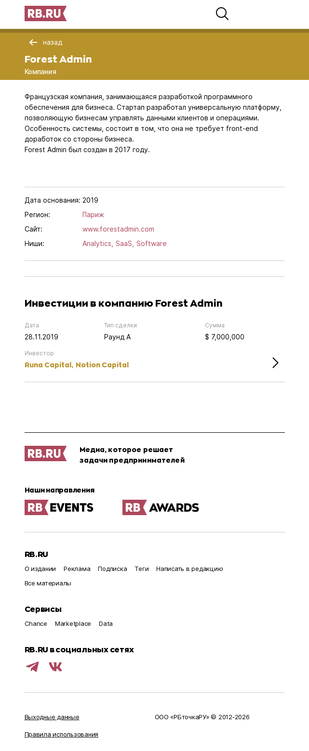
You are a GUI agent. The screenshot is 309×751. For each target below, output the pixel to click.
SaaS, (125, 243)
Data (106, 623)
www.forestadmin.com (118, 229)
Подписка (112, 568)
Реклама (77, 568)
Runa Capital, (49, 364)
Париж (93, 214)
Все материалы (48, 583)
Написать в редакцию (189, 568)
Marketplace (73, 623)
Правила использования (62, 734)
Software (151, 243)
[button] (222, 13)
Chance (36, 623)
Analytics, (97, 243)
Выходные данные (52, 717)
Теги (141, 568)
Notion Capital (102, 364)
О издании (40, 568)
